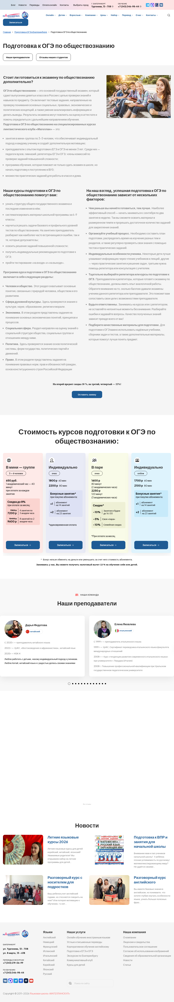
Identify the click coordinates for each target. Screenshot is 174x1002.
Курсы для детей (76, 964)
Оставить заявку (87, 394)
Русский (47, 973)
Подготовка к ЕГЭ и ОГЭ (80, 951)
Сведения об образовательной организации (147, 955)
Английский (49, 937)
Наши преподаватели (18, 57)
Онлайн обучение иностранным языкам (88, 937)
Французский (50, 946)
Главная (7, 32)
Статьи (127, 964)
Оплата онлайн (49, 5)
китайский (35, 631)
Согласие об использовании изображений (146, 951)
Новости (22, 5)
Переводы (34, 5)
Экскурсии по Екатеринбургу (82, 955)
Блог (13, 5)
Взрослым (75, 15)
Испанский (49, 951)
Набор (114, 15)
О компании (129, 937)
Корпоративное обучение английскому (88, 946)
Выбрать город (80, 5)
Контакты (64, 5)
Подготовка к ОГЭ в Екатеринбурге (30, 32)
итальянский (125, 630)
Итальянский (50, 955)
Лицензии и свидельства (136, 942)
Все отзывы (87, 804)
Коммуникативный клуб (80, 960)
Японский (48, 969)
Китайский (48, 960)
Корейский (49, 964)
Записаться (15, 22)
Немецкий (48, 942)
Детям (61, 15)
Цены (103, 15)
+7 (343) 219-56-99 (13, 962)
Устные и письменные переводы (84, 942)
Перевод (126, 15)
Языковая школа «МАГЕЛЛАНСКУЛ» (50, 993)
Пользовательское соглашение (140, 946)
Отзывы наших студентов (53, 57)
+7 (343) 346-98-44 (128, 6)
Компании (90, 15)
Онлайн (50, 15)
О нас (138, 15)
